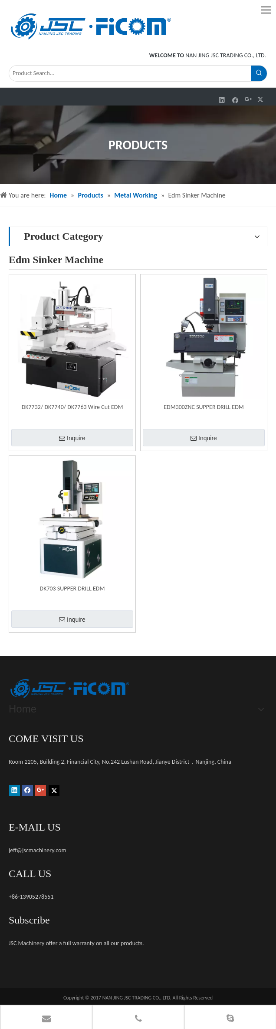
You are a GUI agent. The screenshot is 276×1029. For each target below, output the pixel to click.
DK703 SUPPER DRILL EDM (72, 588)
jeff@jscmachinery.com (37, 850)
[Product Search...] (130, 73)
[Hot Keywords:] (259, 73)
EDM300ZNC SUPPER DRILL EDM (204, 407)
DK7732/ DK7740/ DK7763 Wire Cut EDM (72, 407)
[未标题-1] (69, 688)
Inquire (72, 438)
